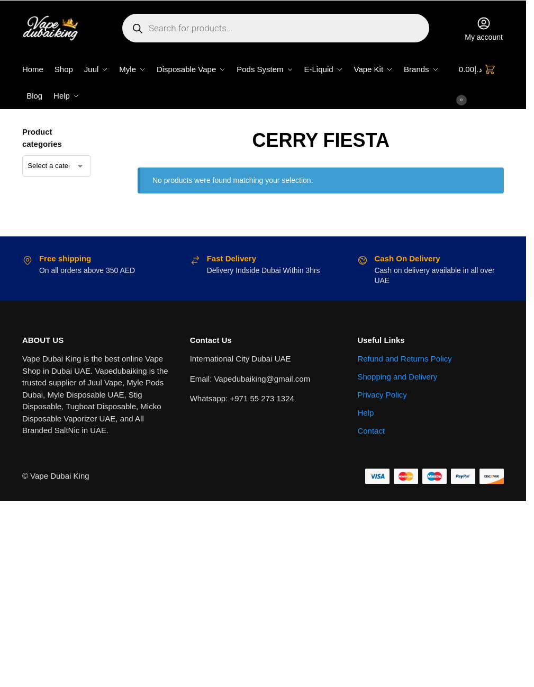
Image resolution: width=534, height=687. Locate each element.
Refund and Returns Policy (404, 358)
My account (484, 28)
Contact (371, 430)
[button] (481, 82)
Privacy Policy (381, 394)
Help (365, 412)
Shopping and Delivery (397, 376)
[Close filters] (107, 132)
